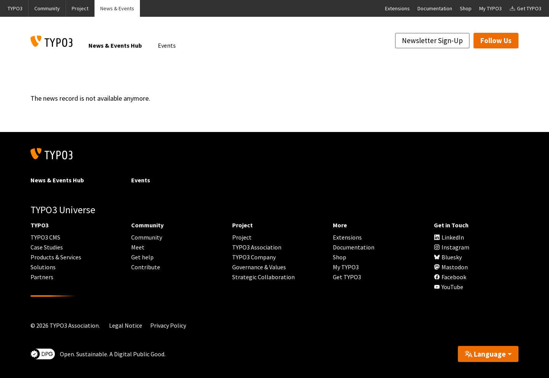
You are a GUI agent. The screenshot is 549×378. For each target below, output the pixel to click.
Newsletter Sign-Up (432, 40)
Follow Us (496, 40)
